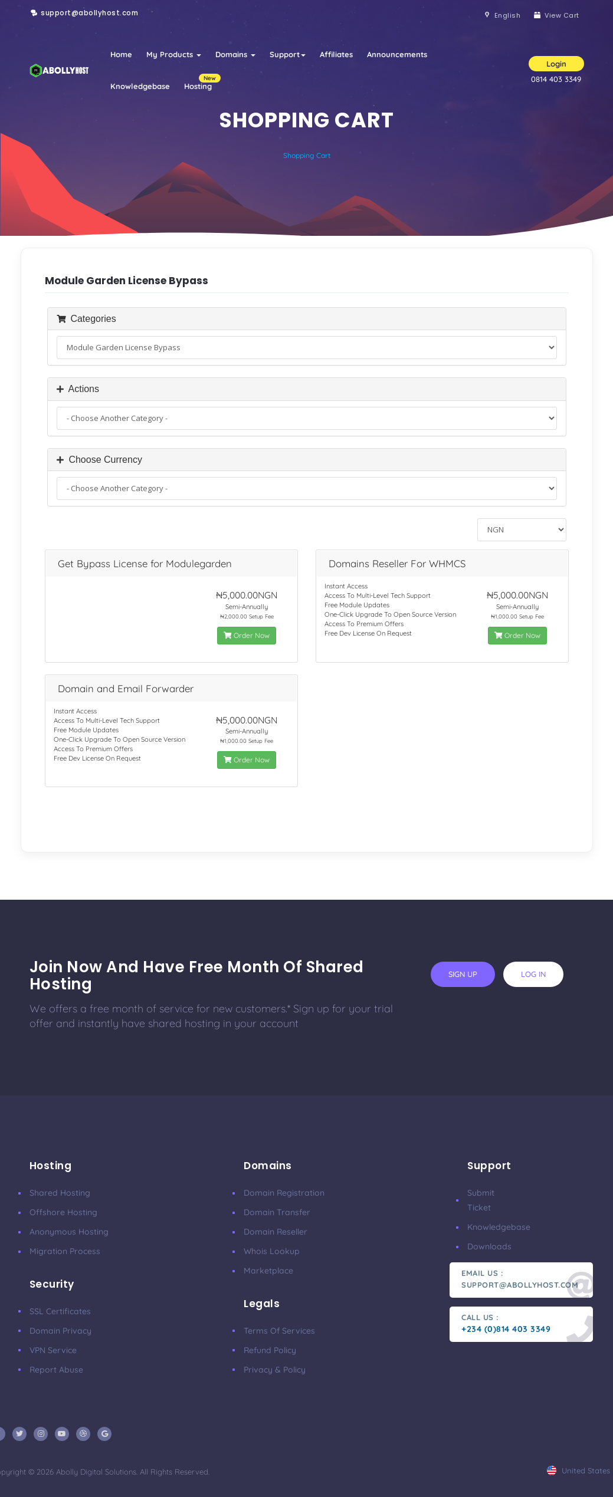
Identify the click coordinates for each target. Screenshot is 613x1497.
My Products (173, 54)
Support (288, 54)
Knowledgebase (140, 86)
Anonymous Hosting (69, 1231)
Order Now (247, 635)
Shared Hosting (59, 1192)
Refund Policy (270, 1350)
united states (578, 1470)
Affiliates (336, 54)
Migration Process (64, 1251)
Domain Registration (284, 1192)
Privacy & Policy (275, 1369)
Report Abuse (56, 1369)
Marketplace (268, 1270)
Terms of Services (279, 1330)
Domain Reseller (275, 1231)
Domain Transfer (277, 1212)
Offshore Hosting (63, 1212)
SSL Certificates (60, 1311)
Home (121, 54)
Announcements (397, 54)
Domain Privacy (60, 1330)
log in (533, 974)
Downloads (489, 1246)
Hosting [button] (201, 82)
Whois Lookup (272, 1251)
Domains (235, 54)
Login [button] (556, 63)
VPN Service (53, 1350)
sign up (462, 974)
